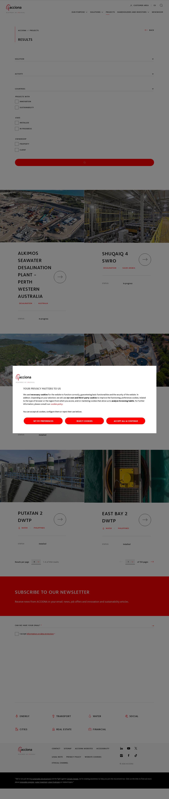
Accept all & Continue (126, 421)
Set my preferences (43, 421)
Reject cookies (84, 421)
